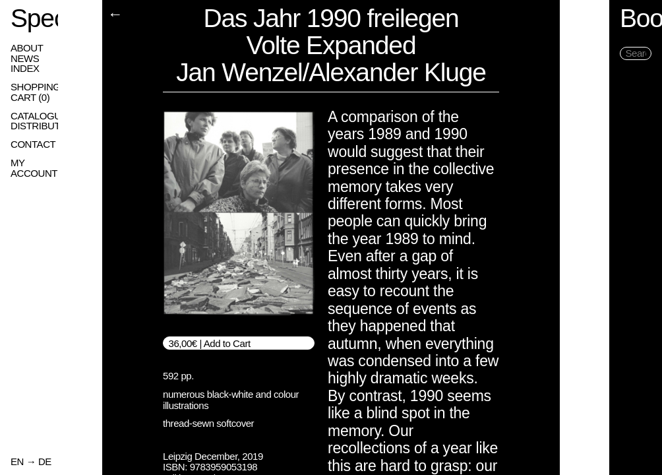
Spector (52, 18)
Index (25, 68)
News (25, 58)
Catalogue (39, 116)
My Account (42, 163)
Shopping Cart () (49, 92)
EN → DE (31, 462)
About (27, 48)
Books (604, 18)
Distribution (43, 126)
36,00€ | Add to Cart (210, 343)
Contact (33, 144)
